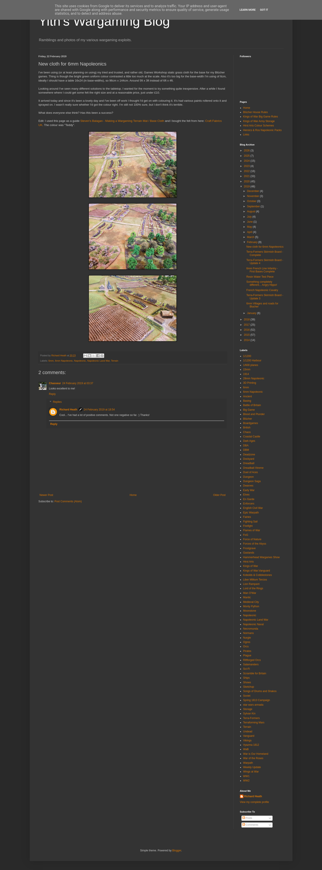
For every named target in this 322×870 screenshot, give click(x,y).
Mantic (247, 597)
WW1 (246, 776)
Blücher (247, 418)
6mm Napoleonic (64, 360)
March (251, 237)
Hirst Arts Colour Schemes (258, 125)
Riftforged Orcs (252, 660)
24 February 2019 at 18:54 (99, 409)
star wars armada (253, 704)
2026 (247, 150)
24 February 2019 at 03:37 (77, 383)
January (252, 313)
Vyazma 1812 (251, 744)
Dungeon (248, 476)
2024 (247, 160)
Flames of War (251, 530)
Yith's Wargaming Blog (104, 21)
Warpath (248, 762)
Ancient (247, 396)
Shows (247, 682)
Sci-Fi (246, 668)
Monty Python (251, 606)
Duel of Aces (250, 472)
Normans (248, 633)
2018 (247, 319)
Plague (247, 655)
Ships (246, 677)
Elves (246, 494)
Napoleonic (80, 360)
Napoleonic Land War (98, 360)
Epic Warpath (251, 512)
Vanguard (248, 735)
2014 (247, 340)
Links (246, 134)
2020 (247, 181)
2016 (247, 329)
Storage (247, 709)
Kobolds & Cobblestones (257, 575)
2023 (247, 166)
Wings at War (251, 771)
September (253, 206)
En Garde (248, 499)
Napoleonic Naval (253, 624)
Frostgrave (249, 548)
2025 (247, 155)
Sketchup (248, 686)
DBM (246, 449)
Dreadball (248, 463)
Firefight (248, 525)
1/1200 (247, 356)
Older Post (219, 495)
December (253, 191)
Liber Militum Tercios (255, 579)
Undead (247, 731)
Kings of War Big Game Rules (260, 116)
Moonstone (249, 610)
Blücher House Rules (255, 112)
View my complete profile (254, 802)
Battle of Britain (252, 405)
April (250, 232)
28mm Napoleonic (253, 378)
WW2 (246, 780)
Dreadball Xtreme (253, 467)
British (246, 427)
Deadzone (249, 454)
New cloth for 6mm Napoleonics (264, 246)
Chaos (247, 432)
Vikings (247, 740)
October (252, 201)
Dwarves (248, 485)
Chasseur (55, 383)
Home (133, 495)
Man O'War (249, 593)
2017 (247, 324)
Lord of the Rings (253, 588)
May (250, 226)
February (252, 242)
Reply (52, 394)
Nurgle (247, 637)
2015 (247, 334)
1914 (246, 374)
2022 (247, 171)
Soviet (246, 695)
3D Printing (249, 382)
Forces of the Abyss (254, 543)
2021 (247, 176)
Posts (247, 818)
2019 (247, 186)
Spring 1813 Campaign (256, 700)
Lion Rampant (251, 584)
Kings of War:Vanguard (256, 570)
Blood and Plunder (254, 414)
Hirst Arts (248, 561)
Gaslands (248, 552)
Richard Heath (68, 409)
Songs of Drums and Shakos (260, 691)
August (251, 211)
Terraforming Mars (253, 722)
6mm (51, 360)
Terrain (114, 360)
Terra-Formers (251, 718)
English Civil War (253, 508)
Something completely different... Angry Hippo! (261, 283)
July (249, 216)
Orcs (246, 646)
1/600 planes (250, 365)
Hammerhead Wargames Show (261, 557)
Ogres (246, 642)
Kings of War (250, 566)
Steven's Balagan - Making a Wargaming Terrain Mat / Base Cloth (122, 121)
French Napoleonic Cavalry (262, 290)
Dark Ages (249, 440)
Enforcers (248, 503)
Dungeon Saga (252, 481)
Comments (250, 824)
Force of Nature (252, 539)
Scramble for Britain (254, 673)
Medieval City (251, 602)
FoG (245, 534)
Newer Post (46, 495)
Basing (247, 400)
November (253, 196)
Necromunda (250, 628)
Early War (249, 490)
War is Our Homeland (255, 753)
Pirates (247, 651)
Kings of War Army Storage (259, 121)
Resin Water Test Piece (259, 276)
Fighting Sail (250, 521)
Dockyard (248, 458)
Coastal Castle (251, 436)
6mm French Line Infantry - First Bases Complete (262, 270)
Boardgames (250, 423)
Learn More (247, 9)
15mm (246, 369)
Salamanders (251, 664)
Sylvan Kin (249, 713)
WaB (246, 749)
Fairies (247, 516)
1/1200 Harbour (252, 360)
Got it (264, 9)
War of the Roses (253, 758)
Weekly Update (252, 767)
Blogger (176, 850)
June (250, 221)
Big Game (249, 409)
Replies (57, 401)
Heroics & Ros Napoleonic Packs (262, 130)
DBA (246, 445)
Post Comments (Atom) (68, 501)
